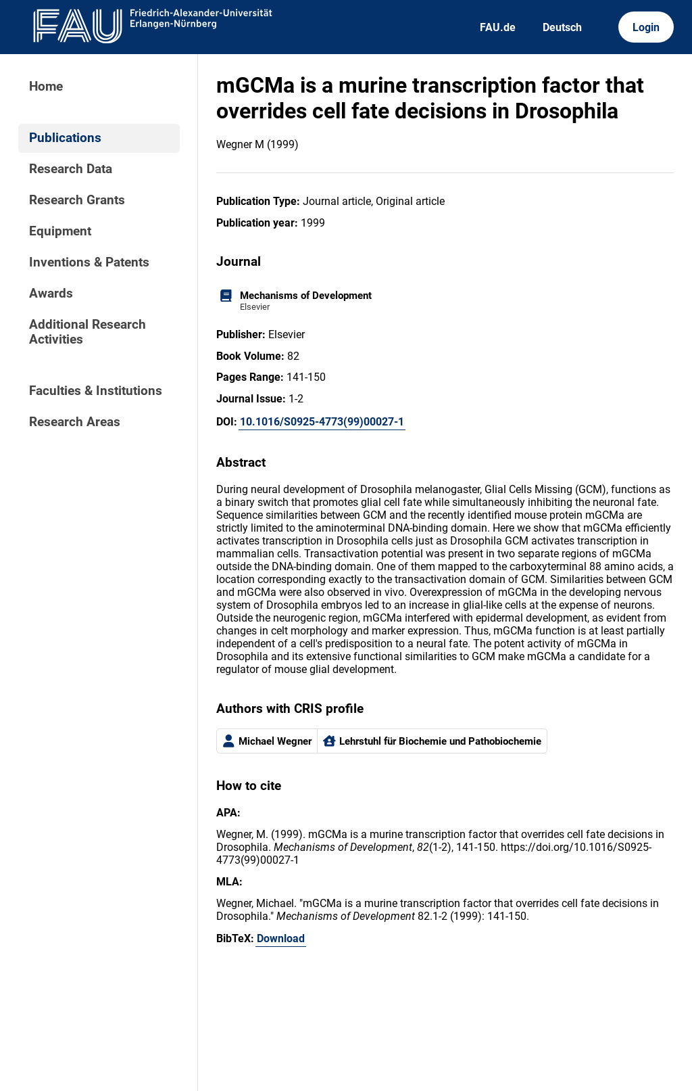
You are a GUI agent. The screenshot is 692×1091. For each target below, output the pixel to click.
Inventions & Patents (89, 262)
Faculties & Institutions (95, 391)
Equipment (60, 231)
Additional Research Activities (87, 332)
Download (281, 938)
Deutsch (562, 27)
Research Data (70, 169)
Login (646, 27)
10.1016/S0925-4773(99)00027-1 (322, 421)
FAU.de (498, 27)
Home (46, 86)
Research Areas (74, 422)
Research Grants (77, 200)
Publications (65, 138)
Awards (51, 293)
